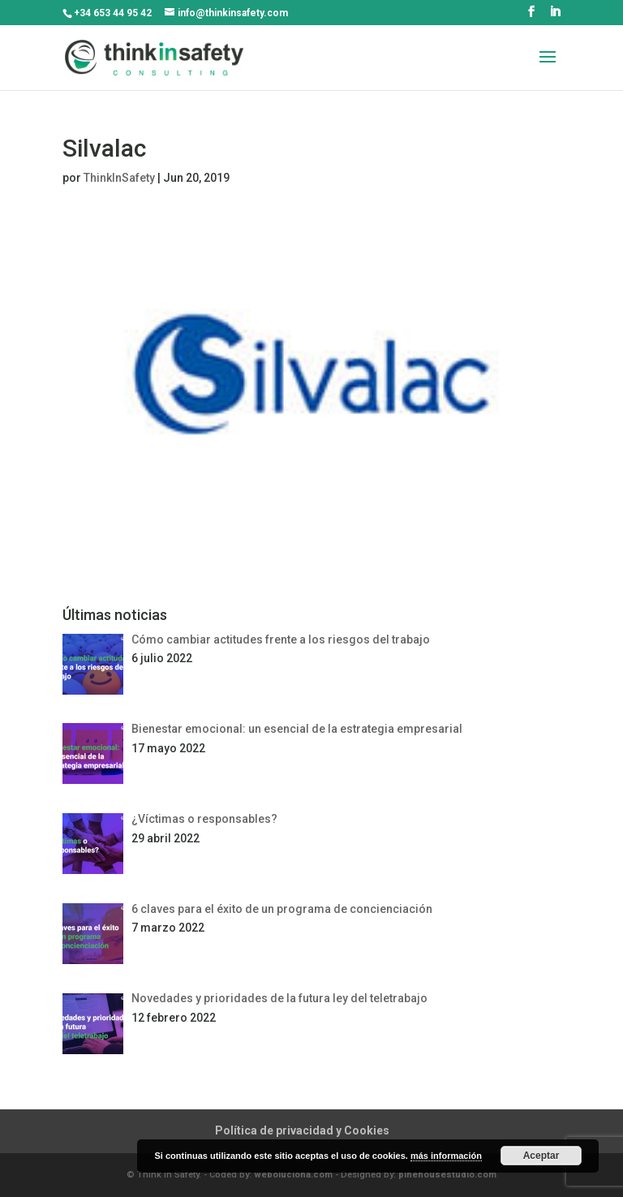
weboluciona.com (293, 1174)
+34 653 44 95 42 (113, 13)
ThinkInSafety (119, 177)
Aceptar (541, 1155)
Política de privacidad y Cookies (302, 1130)
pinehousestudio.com (447, 1174)
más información (446, 1155)
